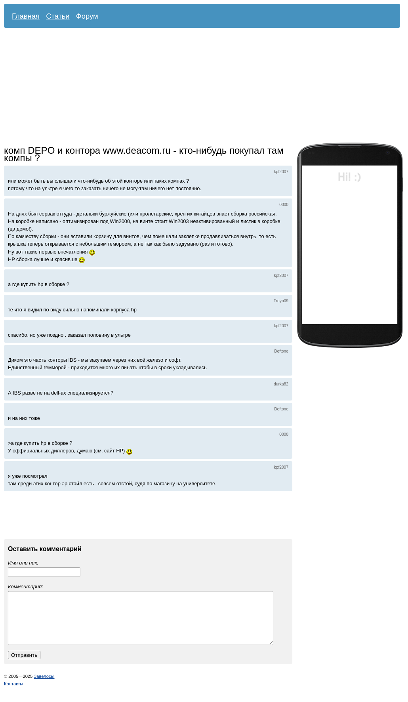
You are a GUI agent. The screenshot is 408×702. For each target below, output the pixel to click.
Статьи (58, 16)
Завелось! (44, 685)
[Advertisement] (176, 87)
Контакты (13, 693)
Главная (26, 16)
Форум (87, 16)
